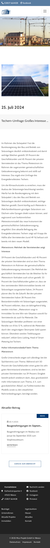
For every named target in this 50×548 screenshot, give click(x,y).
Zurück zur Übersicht (25, 464)
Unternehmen (7, 513)
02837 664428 (9, 3)
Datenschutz (15, 542)
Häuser (28, 513)
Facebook (26, 3)
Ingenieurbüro (31, 509)
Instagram (32, 495)
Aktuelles (29, 517)
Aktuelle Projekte (8, 517)
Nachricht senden (35, 487)
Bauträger (5, 509)
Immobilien (6, 521)
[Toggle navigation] (45, 11)
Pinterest (32, 499)
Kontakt (28, 521)
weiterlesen (12, 445)
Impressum (27, 542)
